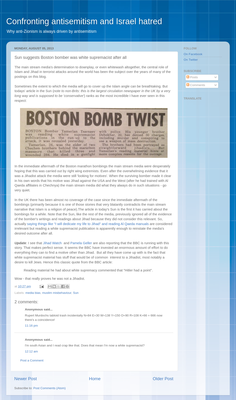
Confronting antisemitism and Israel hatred (84, 21)
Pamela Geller (81, 243)
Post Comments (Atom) (49, 388)
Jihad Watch (53, 243)
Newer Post (25, 378)
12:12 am (31, 351)
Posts (192, 77)
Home (94, 378)
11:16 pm (31, 325)
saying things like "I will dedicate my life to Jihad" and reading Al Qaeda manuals (88, 224)
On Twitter (191, 59)
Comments (195, 85)
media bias (32, 293)
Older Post (163, 378)
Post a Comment (32, 360)
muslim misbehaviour (56, 293)
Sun (76, 293)
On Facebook (193, 54)
